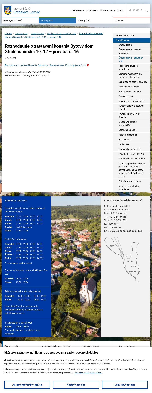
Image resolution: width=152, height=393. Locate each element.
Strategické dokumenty (130, 157)
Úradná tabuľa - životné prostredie (130, 59)
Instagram (134, 10)
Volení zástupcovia (125, 43)
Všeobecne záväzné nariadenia (128, 76)
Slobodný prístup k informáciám (128, 132)
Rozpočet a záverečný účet (131, 109)
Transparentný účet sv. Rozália (129, 124)
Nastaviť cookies (76, 384)
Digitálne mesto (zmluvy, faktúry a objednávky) (130, 84)
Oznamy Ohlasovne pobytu (132, 167)
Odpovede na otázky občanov (133, 90)
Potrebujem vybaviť (18, 24)
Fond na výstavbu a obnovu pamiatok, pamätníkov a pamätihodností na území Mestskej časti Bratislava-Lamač (132, 178)
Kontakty (94, 10)
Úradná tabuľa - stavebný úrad (61, 41)
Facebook (130, 10)
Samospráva (51, 24)
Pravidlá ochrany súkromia (131, 162)
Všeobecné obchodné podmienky (129, 196)
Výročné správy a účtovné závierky (131, 116)
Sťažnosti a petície (127, 138)
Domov (8, 41)
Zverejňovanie (37, 41)
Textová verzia (78, 10)
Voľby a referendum (128, 143)
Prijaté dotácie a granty (130, 189)
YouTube (137, 10)
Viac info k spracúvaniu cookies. (88, 373)
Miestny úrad (88, 24)
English (120, 10)
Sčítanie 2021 (125, 147)
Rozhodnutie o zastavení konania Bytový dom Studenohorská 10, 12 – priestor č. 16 (45, 73)
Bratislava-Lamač (26, 10)
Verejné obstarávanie (129, 95)
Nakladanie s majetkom (130, 99)
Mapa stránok (109, 10)
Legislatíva (124, 152)
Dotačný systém (126, 104)
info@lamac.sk (118, 221)
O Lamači (123, 24)
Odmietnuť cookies (125, 384)
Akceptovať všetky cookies (27, 384)
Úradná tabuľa (125, 53)
